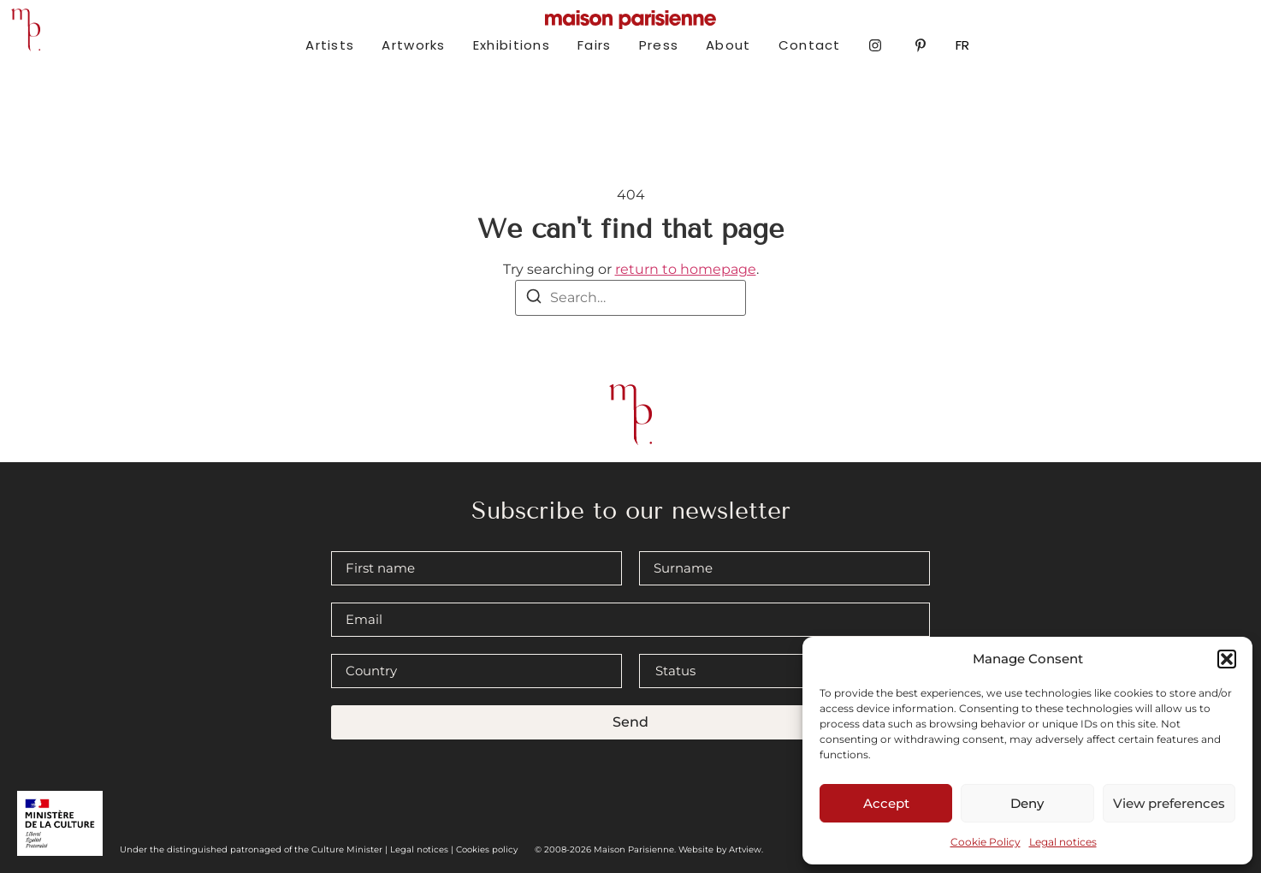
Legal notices (1063, 841)
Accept (886, 803)
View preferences (1169, 803)
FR (962, 45)
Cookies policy (487, 849)
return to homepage (685, 269)
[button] (1226, 659)
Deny (1027, 803)
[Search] (534, 299)
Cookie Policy (985, 841)
